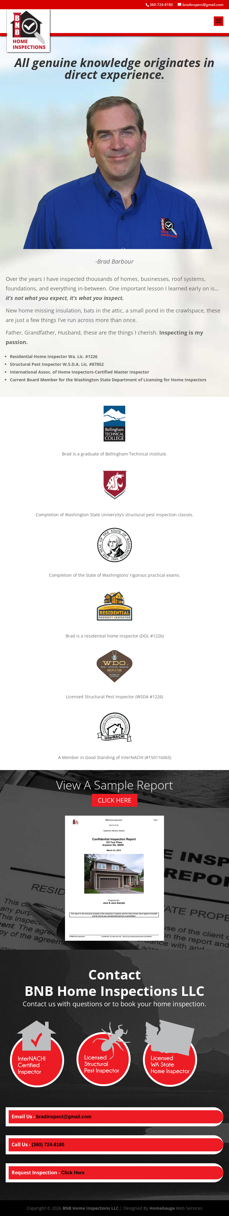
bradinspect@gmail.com (63, 1116)
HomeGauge (162, 1208)
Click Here (72, 1172)
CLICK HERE (114, 800)
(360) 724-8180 (48, 1144)
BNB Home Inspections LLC (91, 1208)
